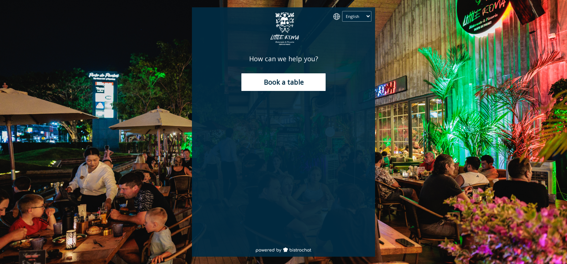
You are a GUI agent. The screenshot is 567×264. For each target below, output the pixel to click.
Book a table (284, 82)
